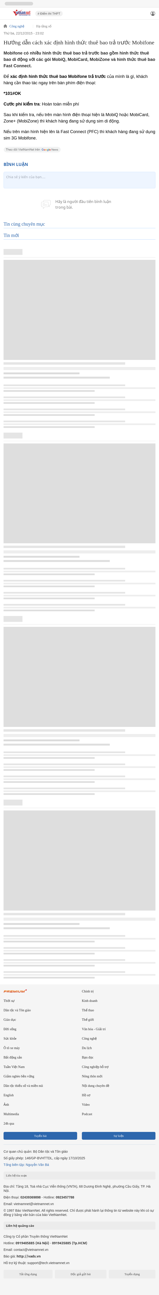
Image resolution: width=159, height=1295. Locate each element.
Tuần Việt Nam (14, 1067)
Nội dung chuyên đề (95, 1086)
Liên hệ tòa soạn (16, 1175)
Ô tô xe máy (12, 1048)
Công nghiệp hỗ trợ (95, 1067)
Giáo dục (10, 1019)
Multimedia (11, 1114)
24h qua (9, 1123)
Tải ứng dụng (28, 1274)
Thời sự (9, 1001)
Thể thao (88, 1010)
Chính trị (88, 991)
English (9, 1095)
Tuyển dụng (132, 1274)
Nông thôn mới (92, 1076)
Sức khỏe (10, 1038)
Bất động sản (13, 1057)
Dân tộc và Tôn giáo (17, 1010)
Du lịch (87, 1048)
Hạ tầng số (43, 26)
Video (86, 1104)
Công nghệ (16, 26)
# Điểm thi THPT (49, 13)
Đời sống (10, 1029)
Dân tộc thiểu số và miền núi (23, 1086)
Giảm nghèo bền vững (19, 1076)
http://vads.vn (29, 1256)
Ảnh (6, 1104)
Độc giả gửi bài (81, 1274)
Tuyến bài (40, 1136)
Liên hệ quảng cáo (20, 1225)
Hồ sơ (86, 1095)
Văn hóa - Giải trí (94, 1029)
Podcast (87, 1114)
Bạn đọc (87, 1057)
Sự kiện (119, 1136)
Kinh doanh (89, 1001)
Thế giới (88, 1019)
